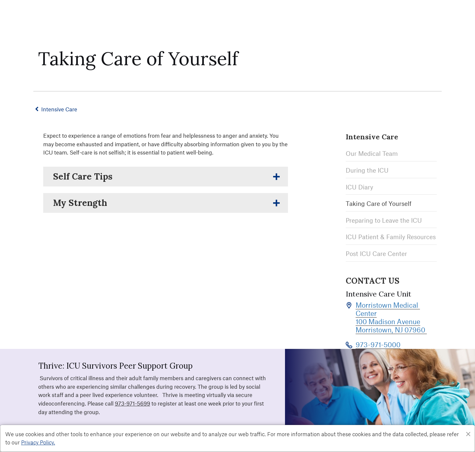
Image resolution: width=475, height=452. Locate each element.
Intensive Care (62, 109)
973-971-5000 (378, 342)
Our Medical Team (372, 152)
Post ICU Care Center (376, 252)
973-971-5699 (132, 401)
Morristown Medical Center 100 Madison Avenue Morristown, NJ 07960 (391, 315)
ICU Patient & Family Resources (391, 236)
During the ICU (367, 169)
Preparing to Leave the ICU (384, 219)
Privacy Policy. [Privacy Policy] (38, 442)
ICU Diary (359, 186)
